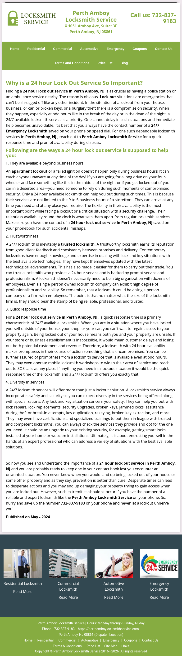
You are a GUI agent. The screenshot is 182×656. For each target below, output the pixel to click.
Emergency (115, 49)
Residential (36, 49)
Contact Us (164, 49)
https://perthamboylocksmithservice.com (108, 629)
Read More (22, 591)
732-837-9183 (164, 18)
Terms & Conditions (67, 646)
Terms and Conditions (72, 63)
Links (125, 646)
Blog (124, 63)
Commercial (62, 49)
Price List (104, 63)
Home (14, 49)
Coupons (139, 49)
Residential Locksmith (23, 583)
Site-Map (110, 646)
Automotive (89, 49)
